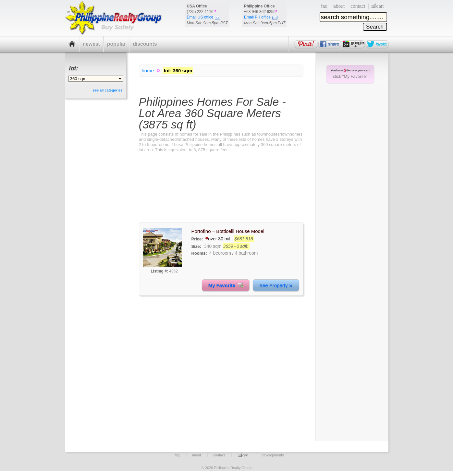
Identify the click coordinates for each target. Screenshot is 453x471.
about (339, 6)
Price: (197, 238)
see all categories (108, 90)
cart (377, 6)
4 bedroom (220, 253)
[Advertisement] (221, 193)
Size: (196, 246)
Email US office (203, 17)
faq (324, 6)
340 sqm (213, 246)
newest (91, 44)
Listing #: (159, 271)
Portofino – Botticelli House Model (227, 231)
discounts (145, 44)
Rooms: (199, 253)
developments (273, 455)
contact (357, 6)
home (148, 70)
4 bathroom (246, 253)
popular (116, 44)
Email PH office (260, 17)
